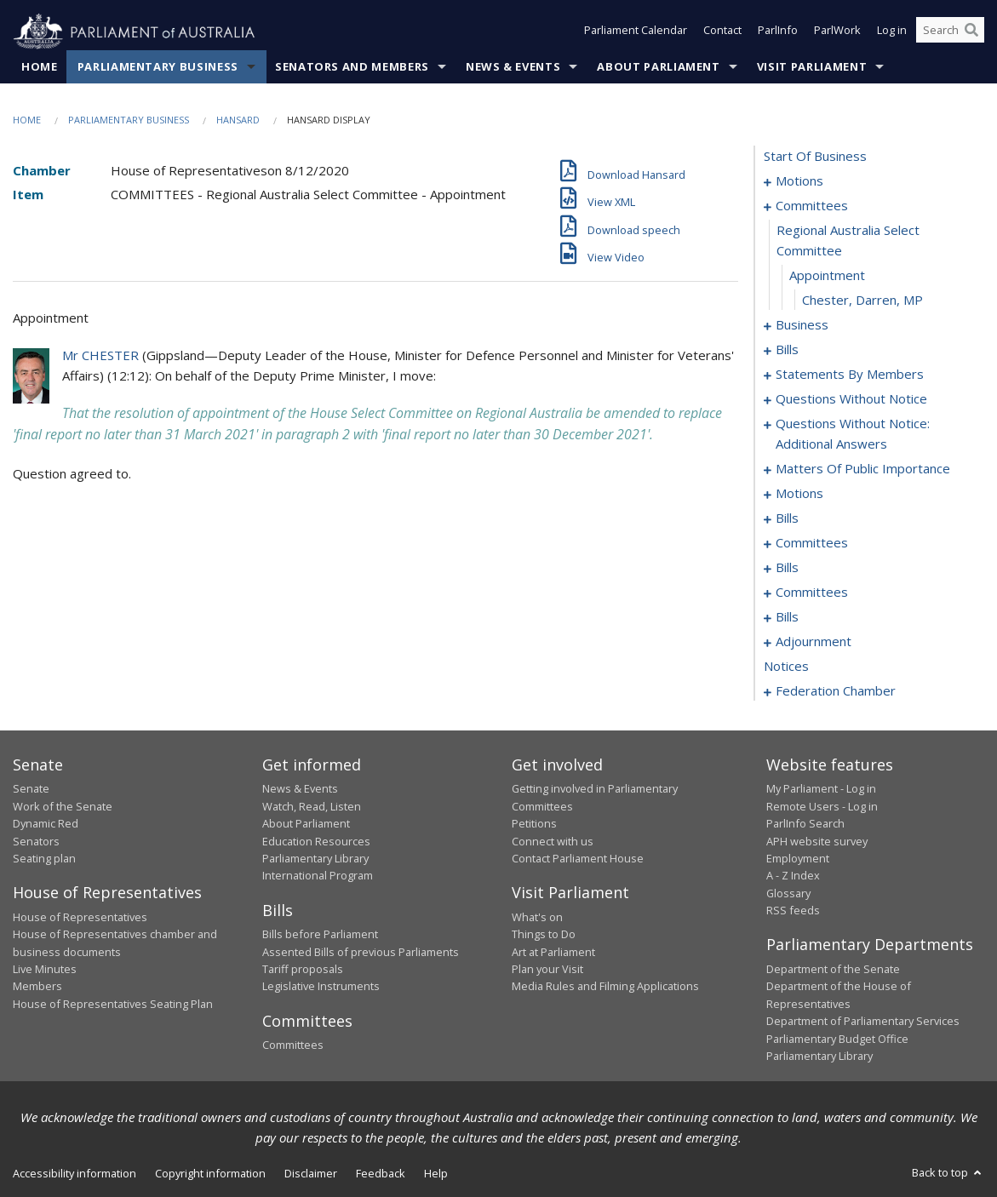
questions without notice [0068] (851, 399)
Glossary (788, 893)
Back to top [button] (948, 1173)
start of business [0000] (815, 156)
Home (39, 67)
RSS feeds (793, 911)
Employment (797, 859)
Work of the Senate (62, 806)
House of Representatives (80, 917)
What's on (537, 917)
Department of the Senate (833, 969)
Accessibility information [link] (74, 1174)
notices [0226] (786, 666)
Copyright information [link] (210, 1174)
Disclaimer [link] (310, 1174)
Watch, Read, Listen (311, 806)
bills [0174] (787, 617)
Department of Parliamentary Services (863, 1021)
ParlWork (837, 32)
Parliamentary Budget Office (837, 1038)
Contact (722, 32)
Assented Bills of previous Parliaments (360, 951)
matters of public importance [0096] (863, 469)
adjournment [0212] (813, 641)
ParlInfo (778, 32)
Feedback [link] (380, 1174)
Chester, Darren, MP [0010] (862, 300)
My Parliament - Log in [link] (821, 789)
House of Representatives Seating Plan (113, 1003)
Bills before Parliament (320, 934)
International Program (317, 876)
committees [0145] (812, 543)
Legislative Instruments (321, 986)
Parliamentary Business (157, 67)
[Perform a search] (971, 32)
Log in (892, 32)
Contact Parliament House (578, 859)
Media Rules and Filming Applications (605, 986)
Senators (36, 841)
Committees (293, 1045)
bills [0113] (787, 518)
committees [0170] (812, 592)
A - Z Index (793, 876)
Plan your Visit (547, 969)
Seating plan (44, 859)
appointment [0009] (827, 275)
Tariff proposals (302, 969)
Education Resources (316, 841)
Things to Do (544, 934)
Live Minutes (45, 969)
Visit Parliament (812, 67)
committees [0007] (812, 206)
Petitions (534, 824)
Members (37, 986)
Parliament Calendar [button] (635, 32)
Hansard (238, 120)
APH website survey (817, 841)
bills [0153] (787, 567)
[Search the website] (950, 32)
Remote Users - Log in (822, 806)
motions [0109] (799, 493)
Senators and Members (352, 67)
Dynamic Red (45, 824)
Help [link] (436, 1174)
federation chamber (836, 691)
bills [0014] (787, 349)
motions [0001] (799, 181)
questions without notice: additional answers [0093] (853, 434)
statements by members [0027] (850, 374)
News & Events (513, 67)
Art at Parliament (553, 951)
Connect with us (552, 841)
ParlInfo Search (805, 824)
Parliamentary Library (315, 859)
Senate (31, 789)
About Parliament (658, 67)
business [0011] (802, 325)
